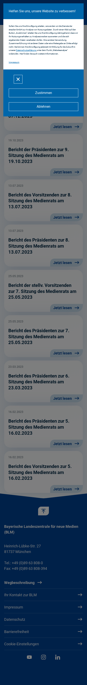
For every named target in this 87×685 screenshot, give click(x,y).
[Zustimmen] (43, 93)
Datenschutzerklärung (26, 50)
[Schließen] (18, 79)
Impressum (14, 62)
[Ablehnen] (43, 106)
